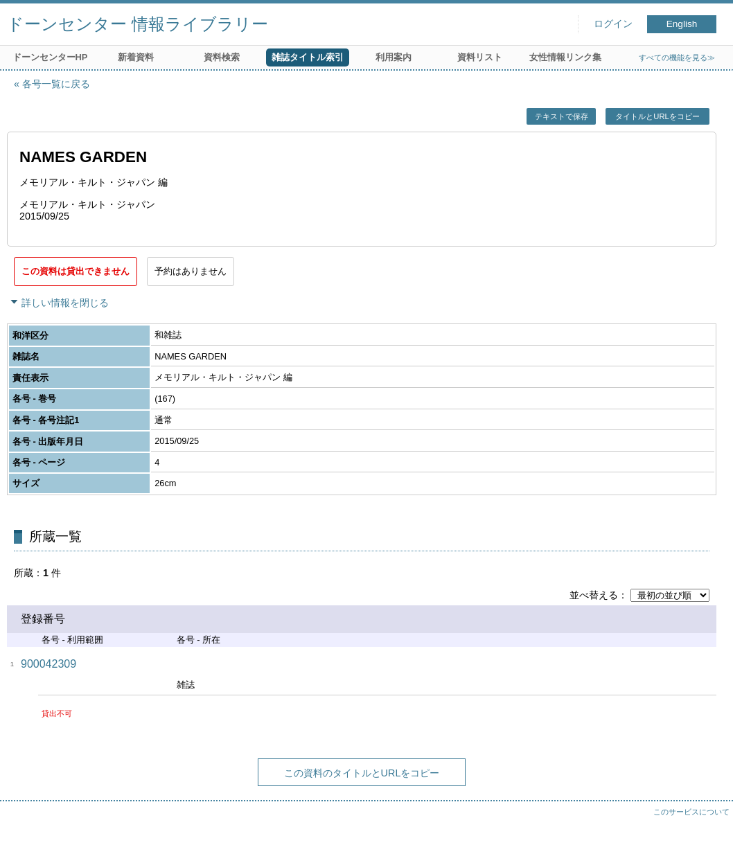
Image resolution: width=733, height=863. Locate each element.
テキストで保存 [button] (561, 116)
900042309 (48, 664)
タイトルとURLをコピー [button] (657, 116)
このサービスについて (691, 812)
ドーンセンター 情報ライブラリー (137, 24)
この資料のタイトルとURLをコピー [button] (362, 773)
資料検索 (222, 57)
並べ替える (593, 594)
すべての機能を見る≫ (677, 57)
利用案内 (394, 57)
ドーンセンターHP (50, 57)
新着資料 (136, 57)
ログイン (613, 24)
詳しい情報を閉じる (65, 302)
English (682, 24)
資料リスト (479, 57)
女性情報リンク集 (565, 57)
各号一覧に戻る (56, 83)
